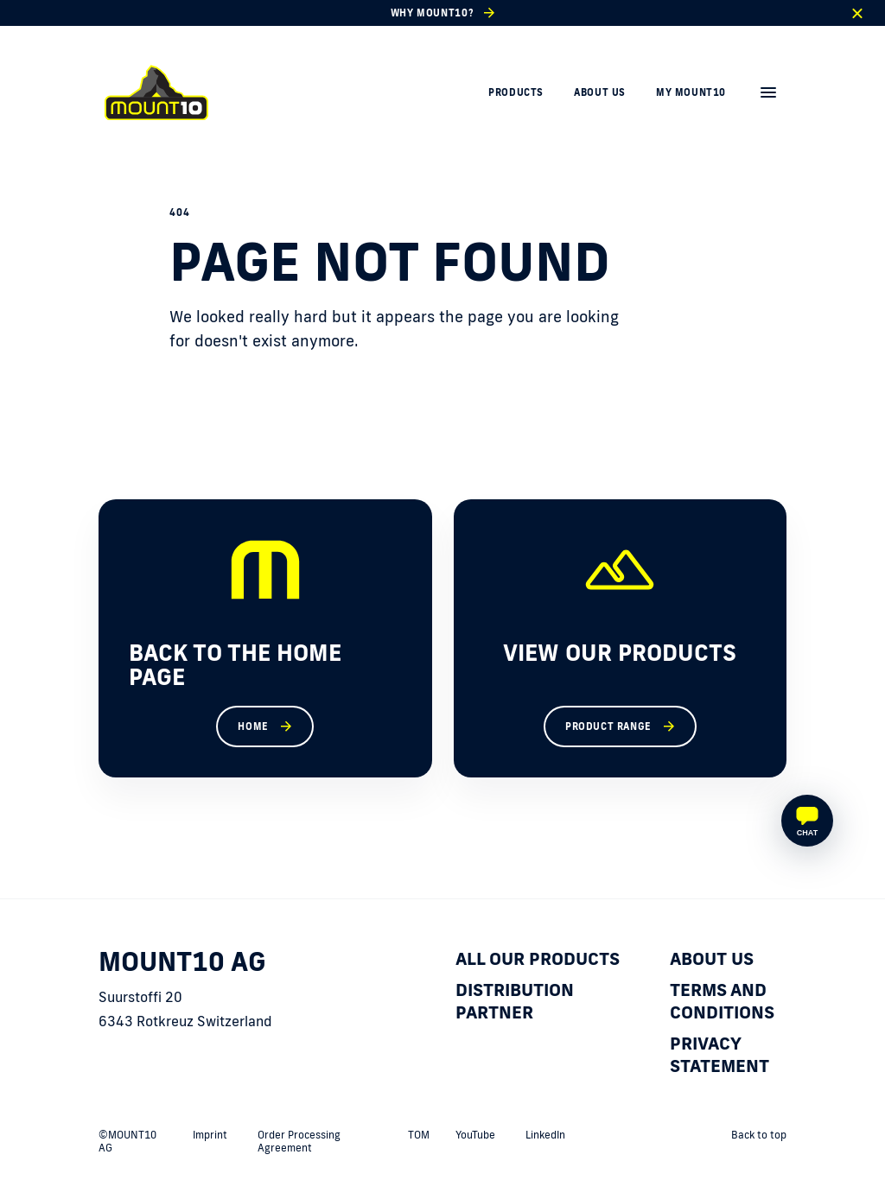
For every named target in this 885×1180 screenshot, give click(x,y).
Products (516, 92)
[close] (857, 13)
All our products (537, 958)
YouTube (475, 1134)
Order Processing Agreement (299, 1141)
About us (600, 92)
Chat (807, 832)
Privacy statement (719, 1053)
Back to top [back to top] (758, 1134)
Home (253, 726)
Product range (608, 726)
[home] (156, 92)
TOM (419, 1134)
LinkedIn (545, 1134)
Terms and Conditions (722, 1000)
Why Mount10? (432, 13)
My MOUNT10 (691, 92)
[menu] (768, 92)
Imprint (210, 1134)
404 (179, 212)
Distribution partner (514, 1000)
